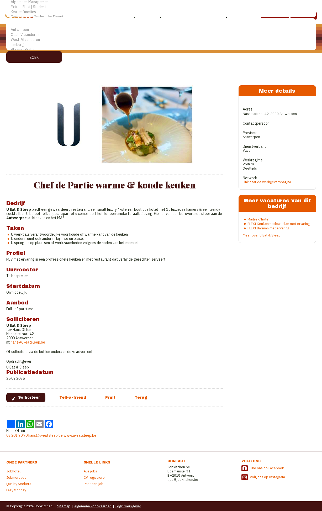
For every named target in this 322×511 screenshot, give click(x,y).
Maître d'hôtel (258, 219)
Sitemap (63, 506)
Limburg (161, 44)
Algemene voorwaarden (93, 506)
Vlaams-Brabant (161, 49)
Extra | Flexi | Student (161, 6)
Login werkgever (128, 506)
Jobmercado (16, 477)
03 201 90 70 (17, 435)
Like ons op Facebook (267, 468)
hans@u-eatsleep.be (28, 342)
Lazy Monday (16, 490)
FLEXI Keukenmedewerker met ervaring (278, 224)
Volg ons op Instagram (267, 477)
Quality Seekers (18, 484)
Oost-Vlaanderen (161, 34)
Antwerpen (161, 29)
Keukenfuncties (161, 11)
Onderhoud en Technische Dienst (161, 16)
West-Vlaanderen (161, 39)
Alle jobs (90, 471)
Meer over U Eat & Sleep (262, 235)
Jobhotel (13, 471)
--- (161, 24)
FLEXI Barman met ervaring (268, 228)
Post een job (93, 484)
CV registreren (95, 477)
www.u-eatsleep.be (80, 435)
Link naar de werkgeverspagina (267, 182)
